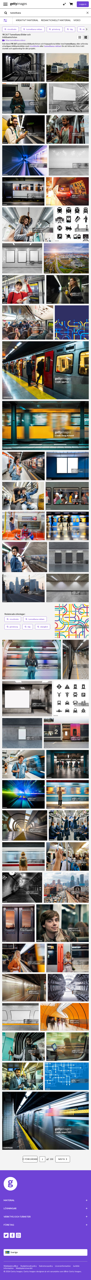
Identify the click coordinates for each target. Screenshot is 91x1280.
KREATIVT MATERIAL (27, 20)
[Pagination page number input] (42, 1159)
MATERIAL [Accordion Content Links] (46, 1200)
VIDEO (76, 20)
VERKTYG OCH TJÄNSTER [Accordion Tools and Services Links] (46, 1216)
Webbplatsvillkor (11, 1266)
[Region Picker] (46, 1252)
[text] (48, 12)
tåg (70, 29)
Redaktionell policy (28, 1266)
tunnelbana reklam (32, 29)
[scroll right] (87, 29)
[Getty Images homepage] (18, 4)
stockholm (10, 29)
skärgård (42, 626)
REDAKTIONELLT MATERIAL (56, 20)
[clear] (89, 13)
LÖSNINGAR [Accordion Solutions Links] (46, 1208)
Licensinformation (63, 1266)
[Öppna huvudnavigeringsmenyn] (5, 4)
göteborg (54, 29)
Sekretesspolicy (46, 1266)
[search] (6, 13)
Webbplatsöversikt (24, 1268)
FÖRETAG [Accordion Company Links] (46, 1224)
